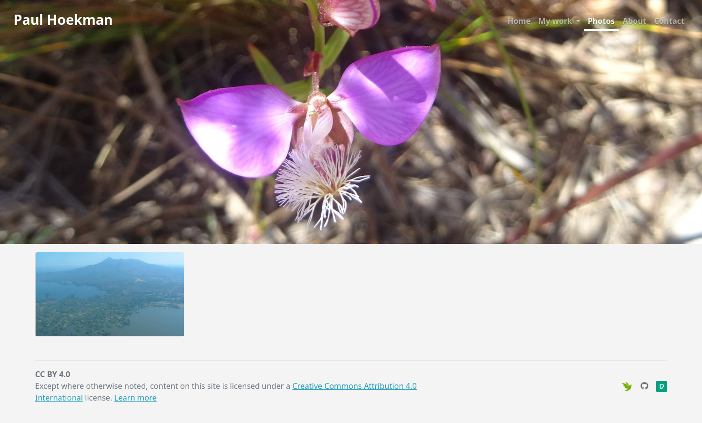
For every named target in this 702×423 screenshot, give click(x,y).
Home (518, 21)
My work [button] (556, 21)
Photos (601, 21)
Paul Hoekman (63, 19)
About (634, 21)
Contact (669, 21)
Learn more (135, 397)
